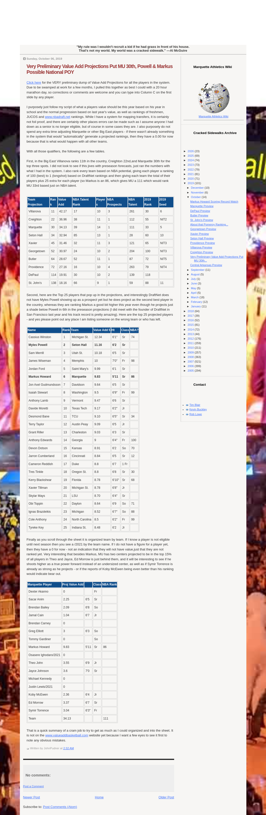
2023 (191, 164)
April (194, 292)
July (194, 278)
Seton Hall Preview (202, 238)
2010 (191, 347)
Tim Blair (194, 404)
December (198, 187)
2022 (191, 169)
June (194, 283)
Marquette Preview (201, 206)
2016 (191, 320)
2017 (191, 315)
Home (99, 797)
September (198, 269)
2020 (191, 178)
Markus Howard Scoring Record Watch (214, 201)
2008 (191, 356)
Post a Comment (33, 786)
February (197, 301)
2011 (191, 343)
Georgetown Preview (203, 229)
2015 (191, 324)
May (194, 288)
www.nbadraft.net (57, 117)
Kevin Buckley (198, 409)
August (195, 274)
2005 (191, 370)
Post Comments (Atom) (60, 807)
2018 (191, 311)
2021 (191, 174)
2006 (191, 366)
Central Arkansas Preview (206, 265)
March (195, 297)
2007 (191, 361)
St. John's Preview (201, 219)
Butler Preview (199, 215)
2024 (191, 160)
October (196, 197)
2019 (191, 183)
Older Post (166, 797)
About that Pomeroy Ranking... (209, 224)
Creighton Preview (201, 252)
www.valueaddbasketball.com (66, 735)
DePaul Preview (200, 210)
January (196, 306)
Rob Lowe (195, 414)
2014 (191, 329)
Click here (34, 82)
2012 (191, 338)
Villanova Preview (201, 247)
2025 (191, 155)
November (198, 192)
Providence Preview (202, 242)
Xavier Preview (199, 233)
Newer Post (31, 797)
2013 (191, 334)
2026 (191, 151)
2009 (191, 352)
